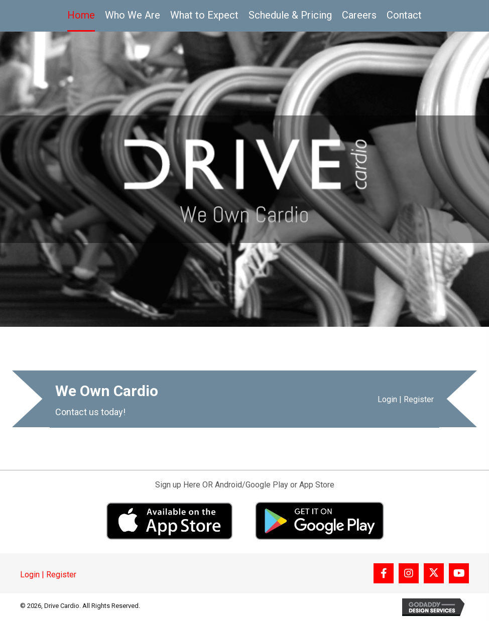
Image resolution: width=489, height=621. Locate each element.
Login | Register (406, 399)
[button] (384, 573)
